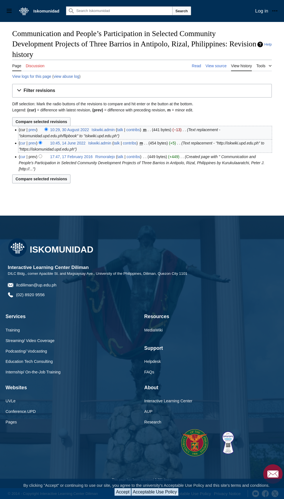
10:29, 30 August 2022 (69, 130)
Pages (11, 422)
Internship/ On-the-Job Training (33, 372)
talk (120, 130)
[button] (142, 90)
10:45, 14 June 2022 (68, 143)
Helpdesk (152, 361)
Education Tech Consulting (29, 361)
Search (182, 11)
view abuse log (66, 76)
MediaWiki (153, 330)
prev (32, 130)
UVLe (11, 401)
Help (268, 44)
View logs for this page (31, 76)
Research (152, 422)
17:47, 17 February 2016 (71, 156)
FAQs (149, 372)
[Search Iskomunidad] (119, 10)
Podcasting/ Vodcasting (26, 351)
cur (22, 143)
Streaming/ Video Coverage (30, 340)
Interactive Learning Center (168, 401)
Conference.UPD (21, 411)
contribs (133, 130)
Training (13, 330)
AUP (148, 411)
